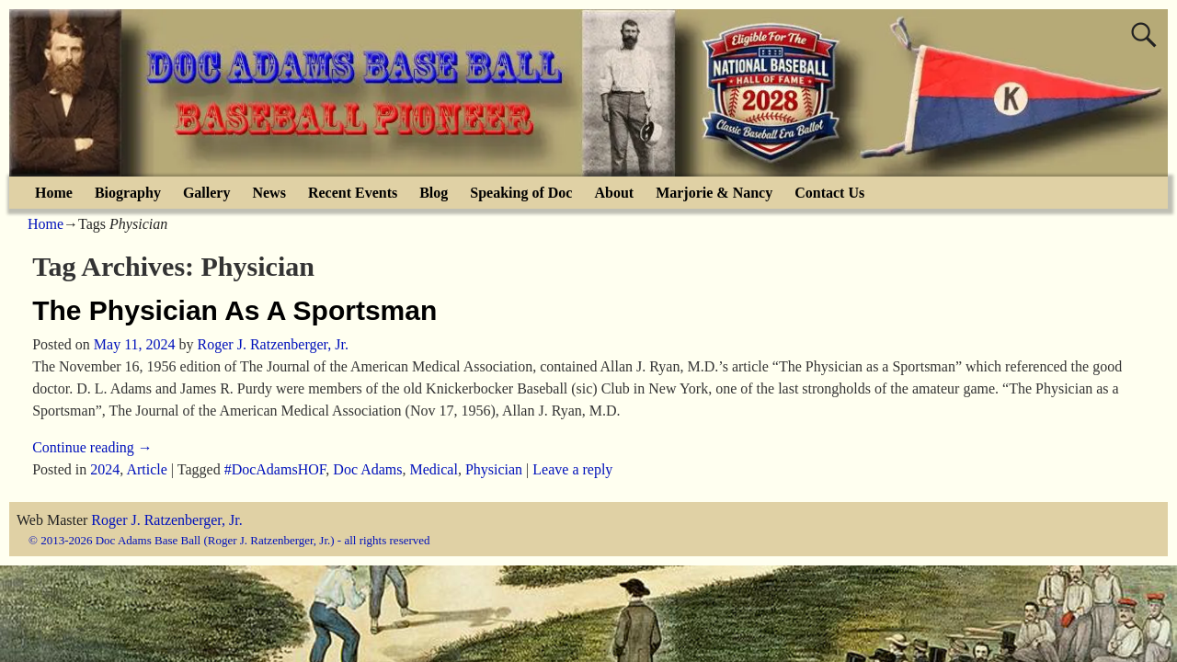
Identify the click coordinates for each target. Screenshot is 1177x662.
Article (146, 469)
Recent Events (352, 192)
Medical (433, 469)
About (614, 192)
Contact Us (829, 192)
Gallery (207, 192)
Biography (128, 192)
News (268, 192)
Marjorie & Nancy (714, 192)
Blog (433, 192)
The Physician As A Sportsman (234, 310)
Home (54, 192)
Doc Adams (367, 469)
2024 (105, 469)
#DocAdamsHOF (275, 469)
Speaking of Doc (521, 192)
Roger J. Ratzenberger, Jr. (166, 520)
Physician (493, 469)
